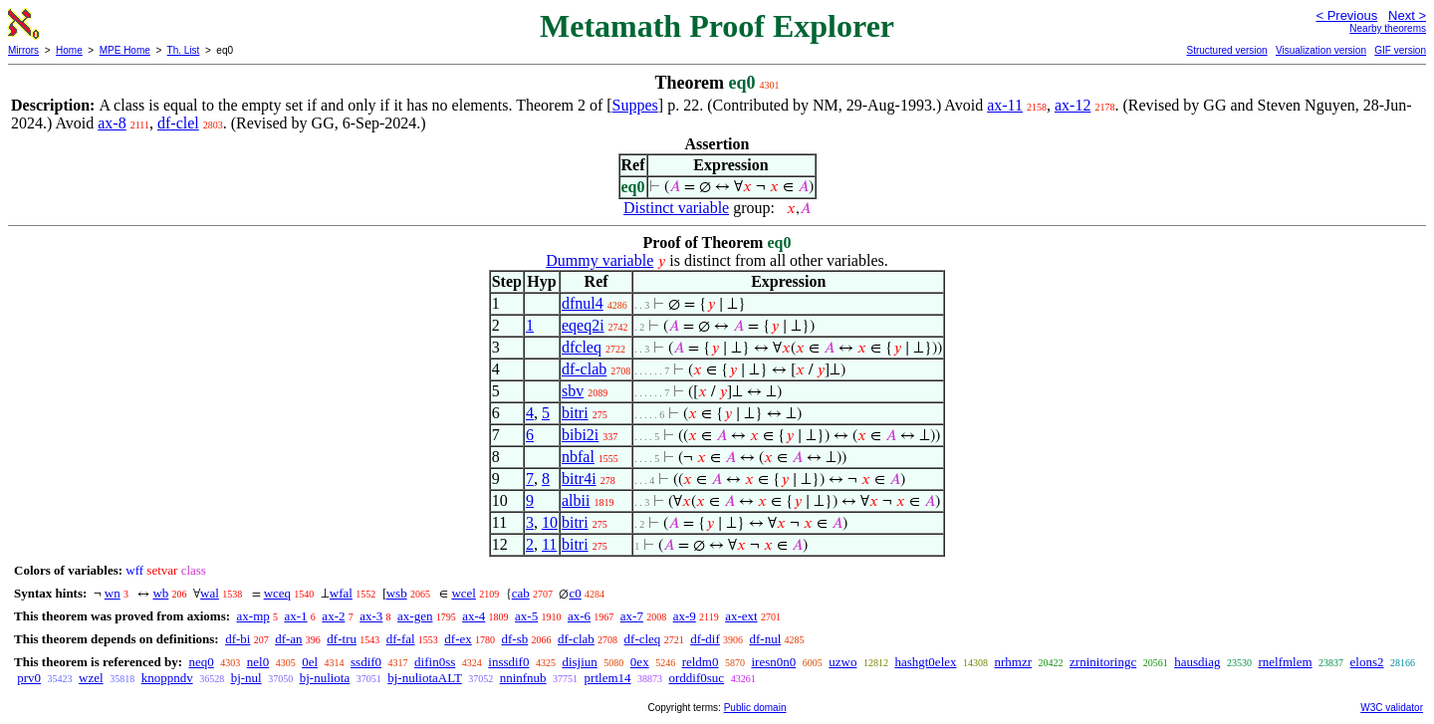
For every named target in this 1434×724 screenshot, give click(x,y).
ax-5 (526, 615)
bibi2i (580, 434)
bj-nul (246, 677)
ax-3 (370, 615)
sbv (573, 390)
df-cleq (642, 638)
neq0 (200, 661)
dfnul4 (582, 303)
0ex (639, 661)
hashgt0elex (925, 661)
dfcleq (581, 347)
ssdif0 (366, 661)
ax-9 (684, 615)
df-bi (237, 638)
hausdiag (1197, 661)
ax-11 (1005, 105)
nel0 (258, 661)
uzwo (842, 661)
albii (576, 500)
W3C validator (1391, 707)
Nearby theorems (1387, 28)
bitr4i (579, 478)
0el (310, 661)
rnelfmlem (1285, 661)
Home (69, 50)
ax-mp (253, 615)
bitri (575, 412)
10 (550, 522)
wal (209, 593)
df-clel (178, 123)
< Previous (1346, 15)
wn (112, 593)
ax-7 (631, 615)
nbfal (578, 456)
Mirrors (23, 50)
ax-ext (741, 615)
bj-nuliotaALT (424, 677)
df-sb (515, 638)
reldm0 (700, 661)
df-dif (705, 638)
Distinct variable (676, 207)
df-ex (457, 638)
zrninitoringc (1103, 661)
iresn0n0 (773, 661)
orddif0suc (697, 677)
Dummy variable (599, 260)
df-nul (765, 638)
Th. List (183, 50)
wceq (277, 593)
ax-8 (111, 123)
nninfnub (523, 677)
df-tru (342, 638)
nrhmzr (1014, 661)
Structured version (1226, 50)
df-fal (400, 638)
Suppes (635, 105)
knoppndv (167, 677)
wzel (91, 677)
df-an (288, 638)
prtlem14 (608, 677)
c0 (575, 593)
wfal (341, 593)
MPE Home (125, 50)
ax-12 (1072, 105)
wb (160, 593)
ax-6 (579, 615)
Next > (1407, 15)
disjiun (579, 661)
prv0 (29, 677)
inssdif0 (508, 661)
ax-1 (296, 615)
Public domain (755, 707)
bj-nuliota (325, 677)
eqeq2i (583, 325)
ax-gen (414, 615)
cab (521, 593)
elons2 (1367, 661)
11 (549, 544)
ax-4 (473, 615)
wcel (463, 593)
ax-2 (333, 615)
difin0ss (434, 661)
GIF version (1400, 50)
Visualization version (1321, 50)
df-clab (584, 369)
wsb (396, 593)
